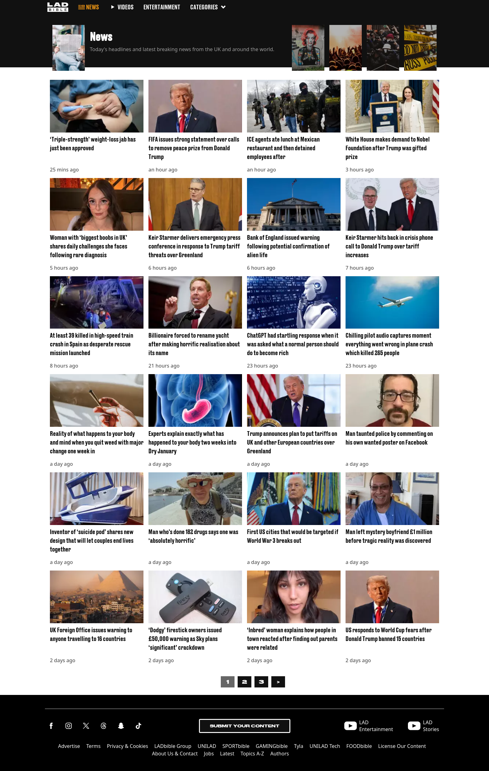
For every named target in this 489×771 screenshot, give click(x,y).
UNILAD (207, 746)
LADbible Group (172, 746)
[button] (169, 46)
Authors (279, 753)
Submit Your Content (244, 726)
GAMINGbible (272, 746)
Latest (227, 753)
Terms (93, 746)
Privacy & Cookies (127, 746)
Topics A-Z (252, 753)
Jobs (209, 753)
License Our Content (402, 746)
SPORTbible (235, 746)
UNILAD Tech (324, 746)
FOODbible (359, 746)
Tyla (298, 746)
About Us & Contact (175, 753)
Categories (208, 7)
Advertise (69, 746)
